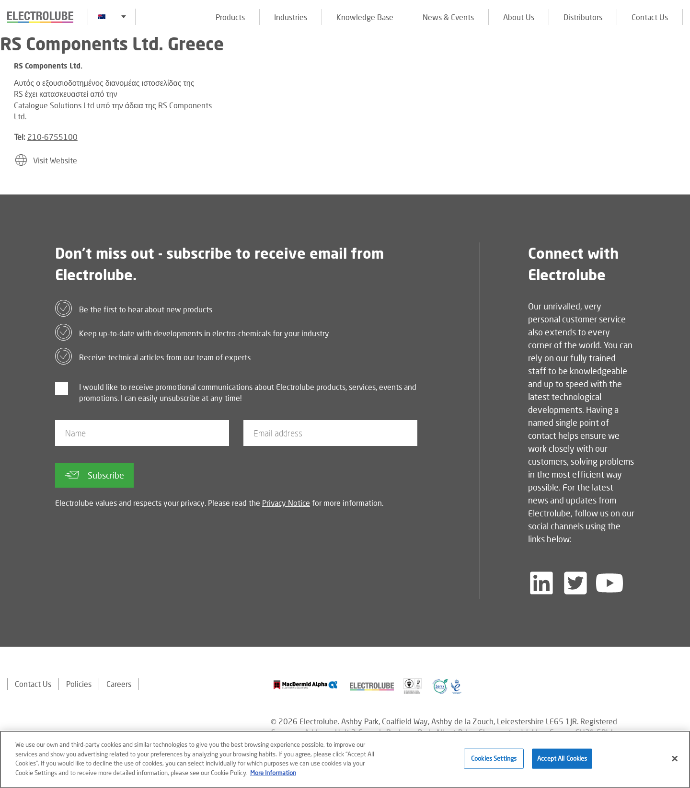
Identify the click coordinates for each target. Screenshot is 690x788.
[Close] (674, 764)
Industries (290, 17)
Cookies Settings (494, 763)
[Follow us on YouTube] (609, 583)
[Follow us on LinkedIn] (541, 583)
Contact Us (650, 17)
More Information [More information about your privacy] (273, 777)
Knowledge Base (364, 17)
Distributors (583, 17)
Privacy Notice (286, 502)
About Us (518, 17)
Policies (79, 683)
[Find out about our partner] (305, 684)
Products (230, 17)
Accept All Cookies (562, 763)
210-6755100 (52, 136)
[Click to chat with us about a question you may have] (678, 70)
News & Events (448, 17)
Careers (118, 683)
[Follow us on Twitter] (575, 583)
